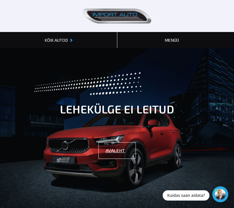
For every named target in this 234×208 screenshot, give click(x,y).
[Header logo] (117, 16)
